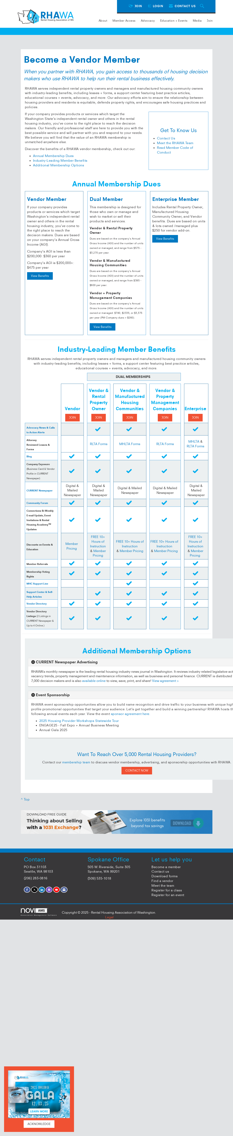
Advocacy (148, 20)
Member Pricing (131, 551)
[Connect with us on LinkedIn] (42, 890)
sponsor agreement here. (130, 714)
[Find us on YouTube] (56, 890)
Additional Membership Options (58, 165)
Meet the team (162, 885)
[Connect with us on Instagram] (49, 890)
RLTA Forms (98, 444)
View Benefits (40, 276)
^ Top (25, 799)
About (103, 20)
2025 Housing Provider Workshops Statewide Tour (79, 721)
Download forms (164, 876)
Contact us (160, 871)
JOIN (72, 417)
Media (197, 20)
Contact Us (166, 138)
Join (210, 20)
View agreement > (165, 681)
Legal (109, 917)
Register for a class (166, 890)
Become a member (166, 867)
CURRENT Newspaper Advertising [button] (67, 662)
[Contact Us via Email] (64, 890)
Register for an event (167, 895)
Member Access (124, 20)
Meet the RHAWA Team (175, 143)
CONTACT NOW (136, 770)
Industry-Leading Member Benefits (60, 160)
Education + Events (174, 20)
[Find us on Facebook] (27, 890)
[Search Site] (202, 6)
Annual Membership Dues (53, 156)
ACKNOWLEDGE (39, 1124)
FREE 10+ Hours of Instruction (98, 541)
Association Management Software (39, 912)
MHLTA (194, 441)
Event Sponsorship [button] (53, 695)
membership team (76, 762)
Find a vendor (162, 881)
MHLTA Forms (129, 444)
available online (93, 681)
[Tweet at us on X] (34, 890)
